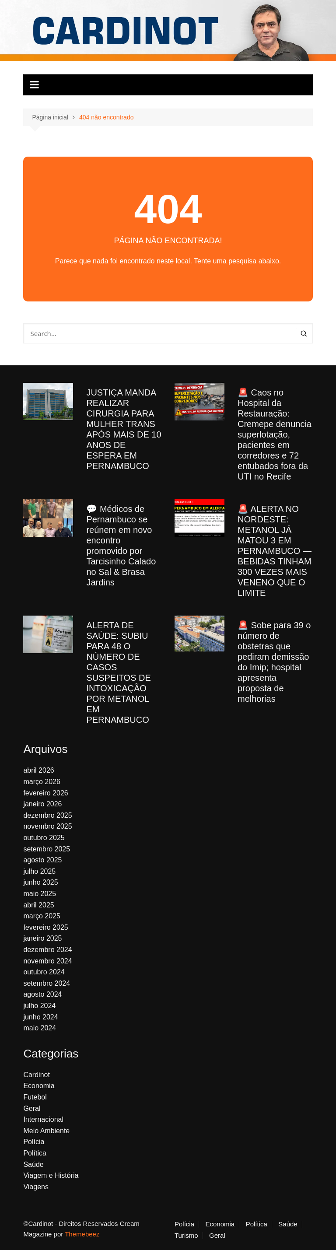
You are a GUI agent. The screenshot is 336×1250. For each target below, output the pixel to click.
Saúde (33, 1164)
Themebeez (82, 1234)
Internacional (43, 1119)
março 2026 (41, 781)
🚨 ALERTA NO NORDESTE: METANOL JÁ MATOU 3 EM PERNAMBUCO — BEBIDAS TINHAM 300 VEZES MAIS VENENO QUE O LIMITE (275, 551)
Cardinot (36, 1074)
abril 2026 (38, 770)
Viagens (36, 1186)
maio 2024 (39, 1028)
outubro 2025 (43, 837)
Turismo (186, 1235)
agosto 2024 (42, 994)
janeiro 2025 (42, 938)
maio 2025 (39, 893)
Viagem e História (50, 1175)
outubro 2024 (43, 972)
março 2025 (41, 916)
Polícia (33, 1141)
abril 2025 (38, 905)
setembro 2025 (46, 849)
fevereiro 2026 (45, 793)
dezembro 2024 (47, 949)
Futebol (34, 1097)
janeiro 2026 (42, 804)
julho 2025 (39, 871)
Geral (31, 1108)
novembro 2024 (47, 961)
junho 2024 (40, 1017)
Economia (38, 1085)
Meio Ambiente (46, 1130)
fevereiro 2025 (45, 927)
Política (34, 1153)
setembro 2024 (46, 983)
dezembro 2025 (47, 815)
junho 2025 (40, 882)
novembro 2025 (47, 826)
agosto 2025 (42, 860)
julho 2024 (39, 1005)
